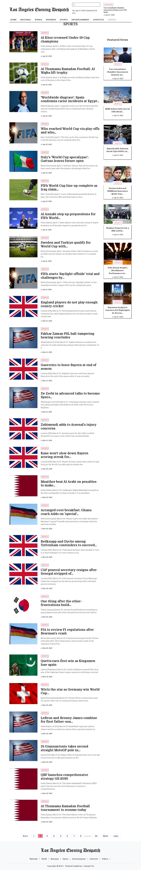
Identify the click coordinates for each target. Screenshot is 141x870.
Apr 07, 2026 (109, 15)
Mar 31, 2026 (47, 321)
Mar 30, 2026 (47, 469)
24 (96, 835)
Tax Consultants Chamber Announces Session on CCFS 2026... (115, 10)
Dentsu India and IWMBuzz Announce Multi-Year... (117, 191)
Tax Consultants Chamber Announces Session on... (117, 72)
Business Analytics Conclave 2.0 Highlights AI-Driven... (117, 310)
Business (108, 4)
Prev (25, 835)
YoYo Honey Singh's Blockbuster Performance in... (118, 270)
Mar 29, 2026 (47, 705)
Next (105, 835)
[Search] (86, 5)
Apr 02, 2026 (47, 56)
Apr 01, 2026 (47, 230)
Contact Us (89, 866)
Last (116, 835)
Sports (45, 33)
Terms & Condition (73, 866)
